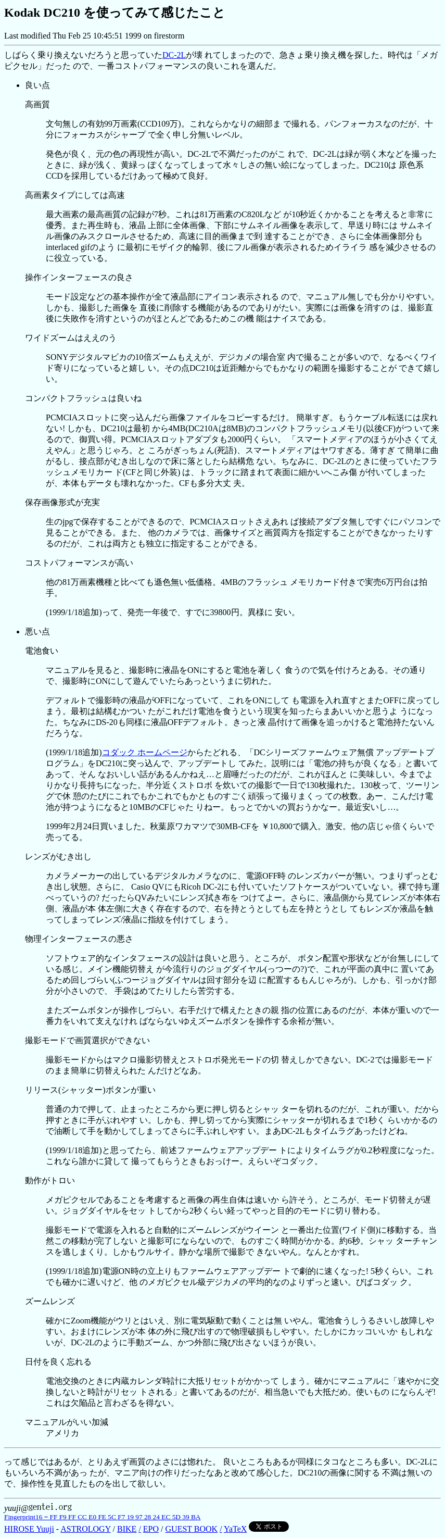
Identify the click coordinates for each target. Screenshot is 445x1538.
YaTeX (235, 1528)
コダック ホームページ (144, 752)
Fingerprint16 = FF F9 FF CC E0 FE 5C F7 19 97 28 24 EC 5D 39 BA (102, 1517)
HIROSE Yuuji (29, 1528)
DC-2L (174, 55)
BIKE (126, 1528)
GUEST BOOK (192, 1528)
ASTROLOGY (85, 1528)
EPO (151, 1528)
